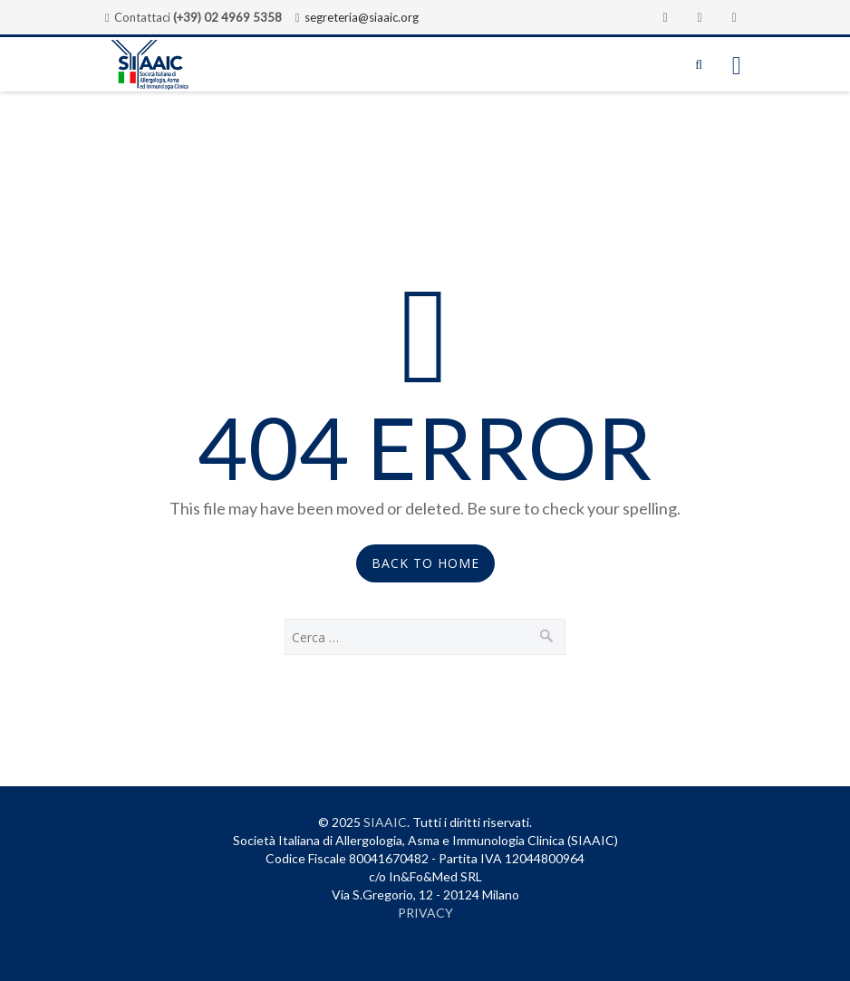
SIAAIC (385, 822)
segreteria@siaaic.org (361, 17)
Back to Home (425, 563)
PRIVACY (425, 912)
